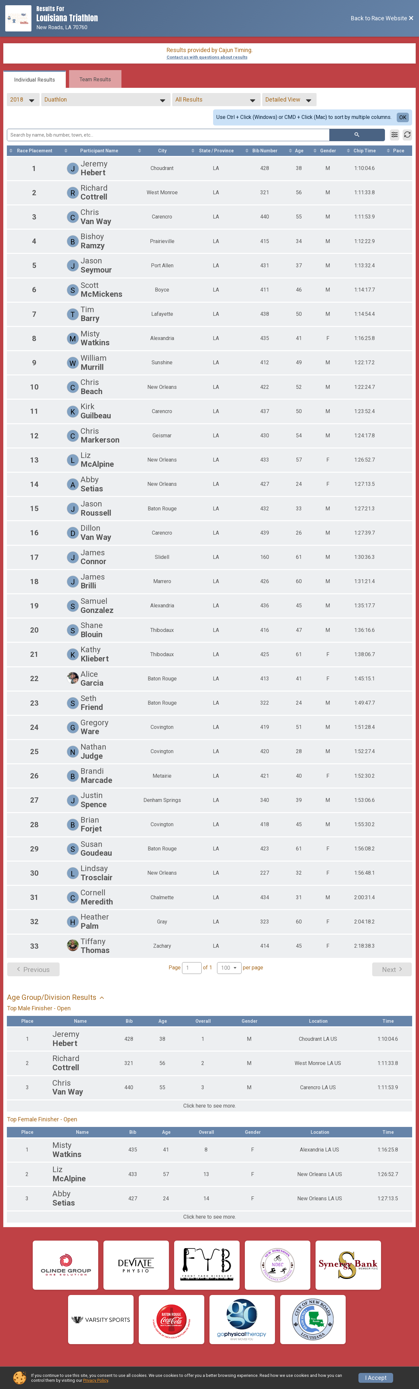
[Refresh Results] (407, 135)
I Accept (376, 1378)
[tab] (34, 79)
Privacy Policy (95, 1380)
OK (402, 117)
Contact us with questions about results (207, 57)
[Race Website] (20, 18)
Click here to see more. (209, 1106)
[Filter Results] (394, 135)
